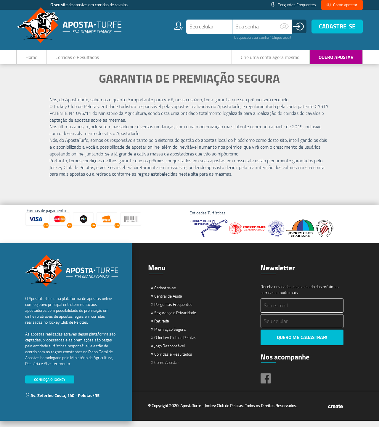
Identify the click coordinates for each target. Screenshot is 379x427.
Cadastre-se (337, 26)
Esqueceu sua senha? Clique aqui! (262, 37)
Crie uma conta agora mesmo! (271, 57)
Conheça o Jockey (49, 385)
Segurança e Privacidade (173, 319)
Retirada (160, 327)
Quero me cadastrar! (302, 343)
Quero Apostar (336, 57)
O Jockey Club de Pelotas (173, 343)
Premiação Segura (168, 335)
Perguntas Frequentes (293, 4)
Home (31, 57)
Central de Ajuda (166, 302)
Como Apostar (165, 368)
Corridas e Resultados (77, 57)
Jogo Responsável (168, 352)
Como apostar (342, 4)
